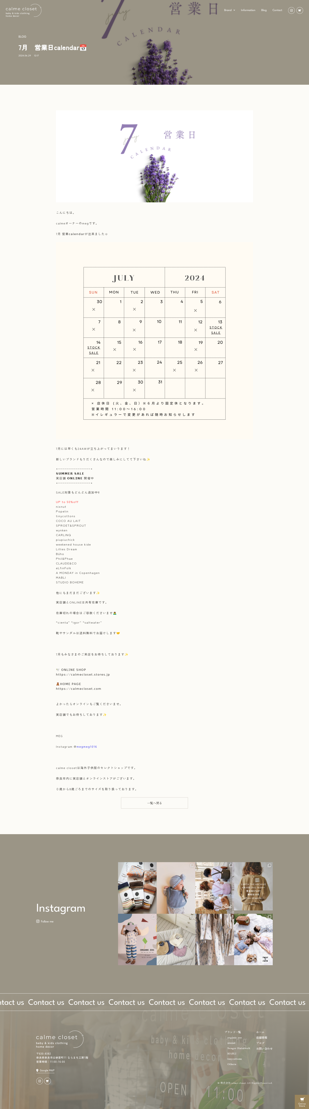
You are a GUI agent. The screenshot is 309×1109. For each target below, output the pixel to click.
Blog (264, 10)
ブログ (260, 1043)
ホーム (260, 1032)
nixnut (231, 1042)
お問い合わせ (264, 1048)
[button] (154, 803)
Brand (229, 10)
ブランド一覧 (232, 1032)
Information (248, 10)
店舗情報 (261, 1037)
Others (231, 1064)
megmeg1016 (87, 746)
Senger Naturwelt (238, 1048)
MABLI (231, 1053)
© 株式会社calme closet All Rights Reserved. (245, 1082)
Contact (277, 10)
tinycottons (234, 1058)
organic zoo (234, 1037)
